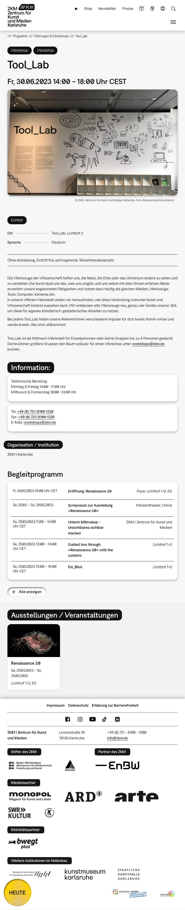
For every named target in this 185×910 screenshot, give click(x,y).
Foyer (141, 491)
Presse (127, 8)
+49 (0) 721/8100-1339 (36, 417)
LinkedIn (117, 719)
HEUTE (17, 892)
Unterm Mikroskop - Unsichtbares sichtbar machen (86, 527)
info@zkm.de (117, 738)
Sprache (162, 8)
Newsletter (107, 8)
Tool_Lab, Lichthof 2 (67, 233)
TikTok (105, 719)
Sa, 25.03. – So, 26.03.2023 (33, 505)
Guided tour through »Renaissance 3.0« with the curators (90, 550)
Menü (173, 22)
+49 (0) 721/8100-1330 (35, 411)
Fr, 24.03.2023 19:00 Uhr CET (35, 491)
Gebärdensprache (152, 8)
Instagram (80, 719)
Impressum (56, 705)
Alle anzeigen (30, 592)
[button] (92, 142)
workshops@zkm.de (148, 344)
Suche (173, 8)
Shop (88, 8)
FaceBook (67, 719)
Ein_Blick (75, 567)
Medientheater (148, 505)
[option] (35, 656)
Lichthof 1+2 (162, 544)
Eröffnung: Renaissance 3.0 (89, 491)
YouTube (92, 719)
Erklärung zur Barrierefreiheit (115, 705)
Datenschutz (78, 705)
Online (167, 505)
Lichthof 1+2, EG (159, 491)
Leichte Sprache (141, 8)
